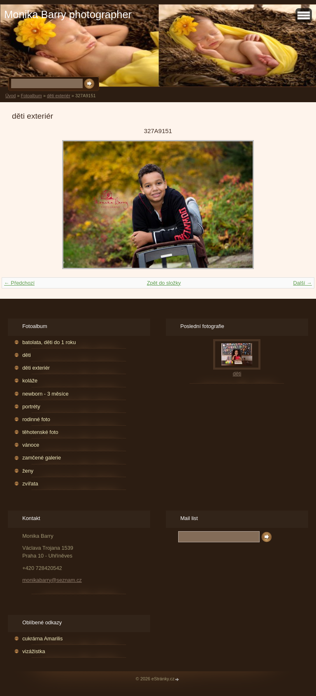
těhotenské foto (40, 432)
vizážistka (33, 651)
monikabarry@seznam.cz (52, 580)
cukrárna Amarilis (42, 638)
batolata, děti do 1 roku (49, 342)
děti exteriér (58, 95)
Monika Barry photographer (68, 14)
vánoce (30, 445)
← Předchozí (19, 283)
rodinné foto (36, 419)
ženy (27, 471)
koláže (29, 380)
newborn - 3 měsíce (45, 394)
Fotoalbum (31, 95)
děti (26, 355)
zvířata (30, 483)
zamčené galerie (41, 458)
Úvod (10, 95)
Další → (302, 283)
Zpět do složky (164, 283)
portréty (31, 406)
